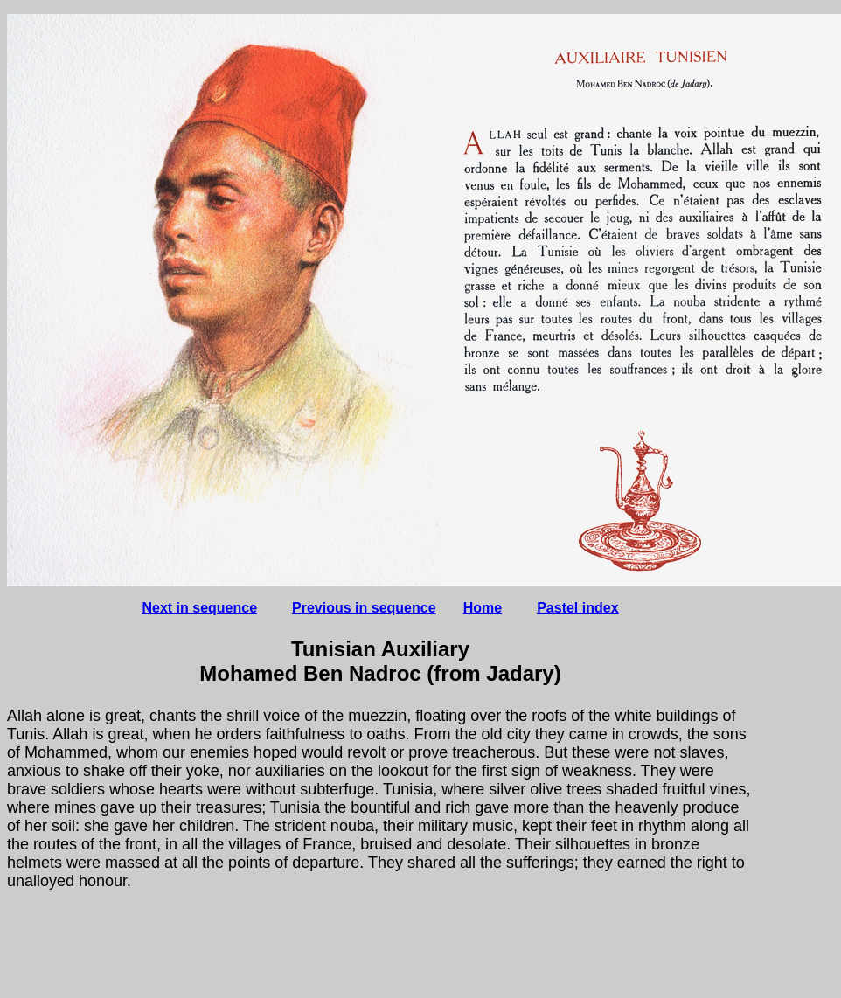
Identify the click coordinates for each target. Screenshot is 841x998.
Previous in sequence (364, 607)
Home (482, 607)
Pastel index (577, 607)
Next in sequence (199, 607)
